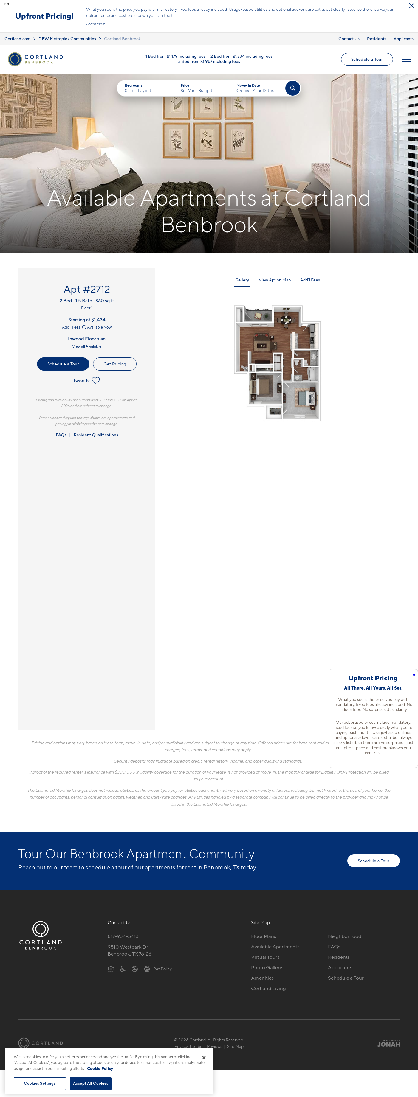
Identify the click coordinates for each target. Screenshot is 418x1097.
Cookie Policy (100, 1068)
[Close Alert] (52, 6)
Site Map (235, 1046)
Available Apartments (275, 947)
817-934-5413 (123, 936)
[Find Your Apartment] (292, 88)
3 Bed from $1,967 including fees (209, 61)
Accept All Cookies (90, 1083)
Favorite (87, 380)
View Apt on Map (275, 279)
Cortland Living (268, 988)
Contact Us (349, 38)
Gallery (242, 279)
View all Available (86, 346)
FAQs (61, 434)
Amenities (262, 978)
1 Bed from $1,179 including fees (175, 56)
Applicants (404, 38)
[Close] (203, 1057)
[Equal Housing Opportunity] (111, 968)
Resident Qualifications (96, 434)
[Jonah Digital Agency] (386, 1042)
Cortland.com (17, 38)
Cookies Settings (39, 1083)
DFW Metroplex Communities (67, 38)
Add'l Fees (74, 327)
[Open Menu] (406, 59)
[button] (5, 4)
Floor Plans (263, 936)
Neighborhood (344, 936)
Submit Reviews (207, 1046)
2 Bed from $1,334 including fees (241, 56)
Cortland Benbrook (122, 38)
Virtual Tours (265, 957)
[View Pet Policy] (158, 968)
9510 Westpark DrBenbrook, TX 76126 (129, 950)
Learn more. (154, 23)
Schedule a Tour (367, 59)
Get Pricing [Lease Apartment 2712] (114, 363)
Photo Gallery (266, 967)
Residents (376, 38)
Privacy (181, 1046)
